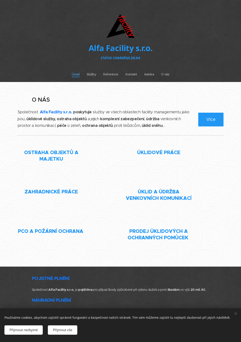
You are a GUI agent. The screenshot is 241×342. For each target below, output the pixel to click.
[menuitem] (76, 74)
